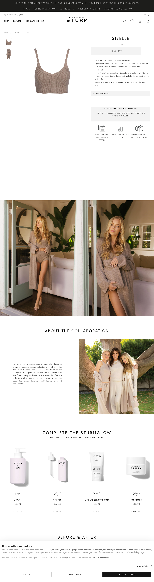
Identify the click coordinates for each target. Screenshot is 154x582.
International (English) (13, 15)
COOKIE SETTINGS (77, 574)
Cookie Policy (133, 552)
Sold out (57, 511)
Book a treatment (35, 21)
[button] (120, 93)
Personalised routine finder (117, 113)
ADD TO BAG (18, 511)
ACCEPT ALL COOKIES (127, 574)
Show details (142, 565)
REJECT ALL (27, 574)
